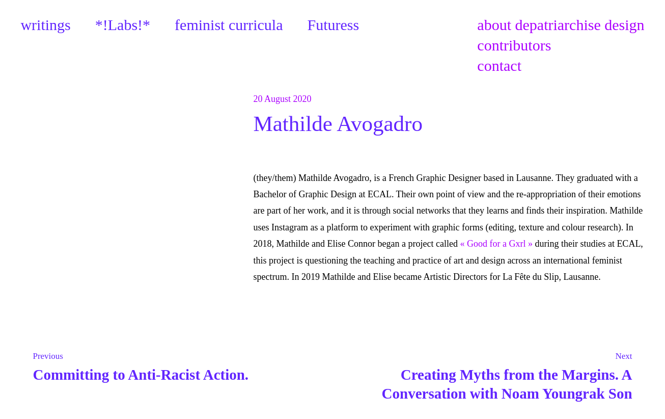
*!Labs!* (122, 24)
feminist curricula (229, 24)
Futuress (333, 24)
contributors (514, 45)
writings (45, 24)
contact (499, 65)
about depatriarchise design (560, 24)
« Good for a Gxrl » (496, 244)
